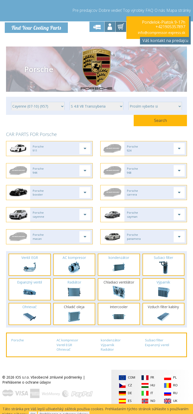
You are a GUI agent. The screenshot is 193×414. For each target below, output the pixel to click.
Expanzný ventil (157, 347)
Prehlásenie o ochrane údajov (26, 385)
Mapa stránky (178, 10)
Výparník (107, 347)
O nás (160, 10)
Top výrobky (133, 10)
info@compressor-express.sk (161, 32)
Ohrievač (63, 352)
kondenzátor (111, 343)
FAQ (149, 10)
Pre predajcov (84, 10)
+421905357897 (170, 26)
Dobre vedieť (110, 10)
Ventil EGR (64, 347)
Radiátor (107, 352)
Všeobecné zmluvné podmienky (56, 380)
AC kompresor (67, 343)
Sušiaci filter (154, 343)
